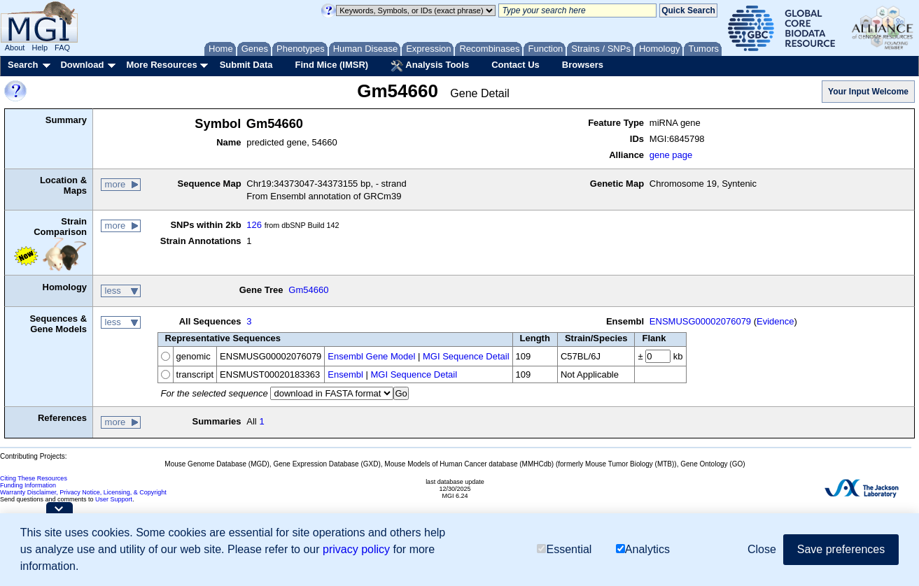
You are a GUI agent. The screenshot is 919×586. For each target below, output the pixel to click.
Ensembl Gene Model (371, 356)
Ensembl (345, 374)
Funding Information (28, 485)
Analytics (643, 549)
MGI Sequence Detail (466, 356)
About (15, 47)
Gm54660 (308, 290)
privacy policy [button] (356, 549)
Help (39, 47)
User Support (113, 499)
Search (23, 64)
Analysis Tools (430, 65)
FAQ (62, 47)
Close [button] (762, 549)
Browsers (582, 64)
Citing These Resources (33, 478)
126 (254, 225)
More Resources (161, 64)
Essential (564, 549)
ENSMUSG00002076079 (700, 321)
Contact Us (515, 64)
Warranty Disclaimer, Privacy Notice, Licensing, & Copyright (83, 492)
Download (82, 64)
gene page (671, 155)
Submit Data (246, 64)
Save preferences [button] (841, 549)
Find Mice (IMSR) (331, 64)
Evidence (775, 321)
